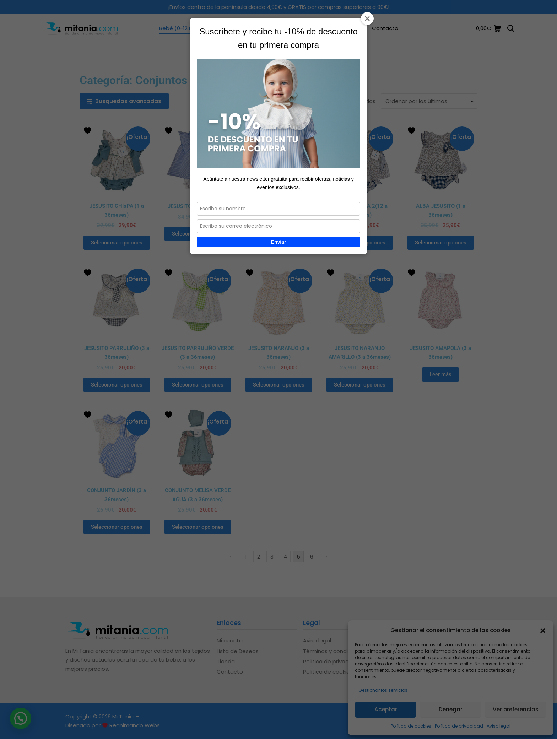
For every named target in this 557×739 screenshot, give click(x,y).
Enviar (278, 242)
